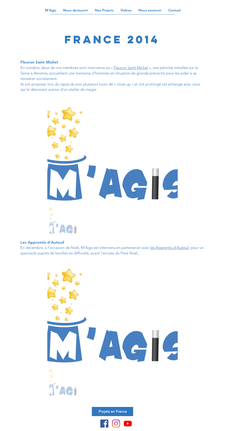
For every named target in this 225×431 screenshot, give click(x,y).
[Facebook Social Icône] (104, 424)
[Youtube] (128, 424)
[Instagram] (116, 424)
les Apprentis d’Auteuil (169, 247)
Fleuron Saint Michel (131, 67)
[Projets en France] (112, 411)
